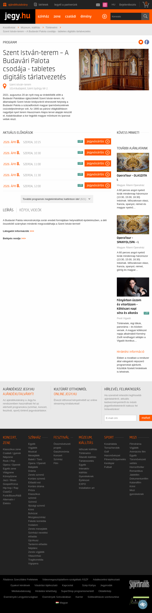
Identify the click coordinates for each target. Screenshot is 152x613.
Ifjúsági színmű (36, 505)
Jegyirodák (106, 585)
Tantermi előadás (37, 544)
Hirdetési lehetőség (45, 591)
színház (43, 16)
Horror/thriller (137, 467)
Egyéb (31, 443)
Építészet (84, 480)
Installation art (86, 487)
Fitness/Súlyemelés (115, 459)
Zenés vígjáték (36, 551)
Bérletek (43, 4)
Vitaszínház (34, 555)
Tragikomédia (35, 559)
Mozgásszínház (37, 517)
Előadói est (34, 482)
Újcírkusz (33, 540)
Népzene (8, 457)
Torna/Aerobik (112, 447)
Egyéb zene (9, 468)
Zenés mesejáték (37, 528)
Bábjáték (33, 467)
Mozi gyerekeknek (137, 492)
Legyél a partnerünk (65, 4)
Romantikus (136, 470)
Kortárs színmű (36, 478)
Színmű (32, 501)
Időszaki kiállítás (88, 449)
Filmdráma (135, 443)
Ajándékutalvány (18, 4)
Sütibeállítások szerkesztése (103, 596)
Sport (109, 437)
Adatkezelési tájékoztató (106, 579)
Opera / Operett (11, 464)
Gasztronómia (61, 451)
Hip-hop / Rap (10, 487)
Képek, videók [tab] (30, 210)
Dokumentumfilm (139, 478)
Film (56, 463)
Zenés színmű (36, 474)
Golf (106, 451)
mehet (146, 418)
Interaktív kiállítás (84, 470)
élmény (86, 16)
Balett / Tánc (35, 459)
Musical (32, 451)
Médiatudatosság (21, 591)
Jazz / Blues (9, 480)
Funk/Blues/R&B (12, 495)
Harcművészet (112, 455)
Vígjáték (32, 447)
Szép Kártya (89, 585)
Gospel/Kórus (10, 484)
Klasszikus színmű (34, 496)
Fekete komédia (37, 521)
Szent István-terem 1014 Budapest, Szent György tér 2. (28, 86)
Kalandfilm (135, 482)
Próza (31, 490)
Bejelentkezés (127, 4)
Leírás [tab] (8, 210)
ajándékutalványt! (18, 394)
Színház (34, 437)
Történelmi (85, 453)
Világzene (8, 472)
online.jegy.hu (65, 394)
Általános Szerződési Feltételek (20, 579)
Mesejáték (34, 455)
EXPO (82, 484)
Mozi (133, 437)
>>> (32, 231)
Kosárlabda (110, 443)
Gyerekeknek (86, 476)
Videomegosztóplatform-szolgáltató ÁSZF (65, 579)
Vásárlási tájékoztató (45, 585)
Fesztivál (61, 437)
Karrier (79, 596)
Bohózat (32, 513)
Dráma (32, 470)
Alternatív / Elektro (9, 501)
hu (113, 4)
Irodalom (33, 524)
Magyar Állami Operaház (130, 185)
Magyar (62, 602)
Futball (108, 467)
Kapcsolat (67, 585)
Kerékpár (109, 463)
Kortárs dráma (36, 486)
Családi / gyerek (12, 453)
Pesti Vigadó (124, 318)
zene (57, 16)
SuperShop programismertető (77, 591)
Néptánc (32, 548)
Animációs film (138, 451)
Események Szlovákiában (56, 596)
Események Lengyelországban (21, 596)
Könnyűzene (10, 476)
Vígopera (33, 563)
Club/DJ (7, 491)
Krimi (31, 509)
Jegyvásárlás (95, 141)
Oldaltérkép (104, 591)
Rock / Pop (9, 460)
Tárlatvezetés (86, 460)
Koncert (58, 455)
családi (70, 16)
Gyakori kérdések (20, 585)
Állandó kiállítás (87, 457)
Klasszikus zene (12, 449)
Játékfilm (134, 474)
